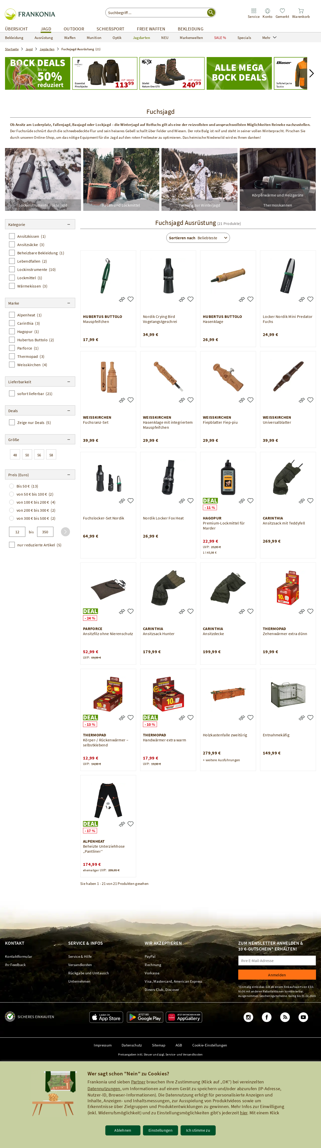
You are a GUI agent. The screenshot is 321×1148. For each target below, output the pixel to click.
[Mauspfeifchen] (130, 299)
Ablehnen (122, 1130)
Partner (138, 1082)
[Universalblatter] (310, 400)
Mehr (269, 37)
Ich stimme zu (198, 1130)
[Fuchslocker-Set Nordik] (130, 501)
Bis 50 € (27, 486)
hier (243, 1113)
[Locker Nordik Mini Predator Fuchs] (310, 299)
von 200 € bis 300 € (36, 510)
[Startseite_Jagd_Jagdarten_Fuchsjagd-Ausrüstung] (37, 73)
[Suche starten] (211, 13)
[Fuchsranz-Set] (130, 400)
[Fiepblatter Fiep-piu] (250, 400)
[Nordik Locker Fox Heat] (190, 501)
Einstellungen (160, 1130)
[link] (254, 13)
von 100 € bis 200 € (36, 502)
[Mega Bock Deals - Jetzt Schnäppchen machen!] (239, 73)
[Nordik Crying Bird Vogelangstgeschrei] (190, 299)
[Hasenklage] (250, 299)
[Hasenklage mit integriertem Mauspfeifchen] (190, 400)
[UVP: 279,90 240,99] (172, 73)
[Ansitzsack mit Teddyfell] (310, 501)
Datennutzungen (104, 1088)
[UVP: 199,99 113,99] (104, 73)
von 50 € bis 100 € (35, 494)
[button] (311, 73)
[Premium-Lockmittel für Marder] (250, 501)
